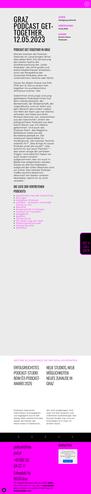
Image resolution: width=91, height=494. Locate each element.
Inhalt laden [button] (68, 461)
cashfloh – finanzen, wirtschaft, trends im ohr (33, 203)
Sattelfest (21, 227)
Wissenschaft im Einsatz (30, 209)
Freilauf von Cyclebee (28, 211)
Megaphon (22, 214)
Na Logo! (21, 198)
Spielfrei (20, 216)
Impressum (48, 485)
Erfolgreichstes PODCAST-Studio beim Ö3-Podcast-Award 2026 (27, 375)
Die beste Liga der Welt (29, 221)
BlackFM (21, 207)
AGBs (50, 483)
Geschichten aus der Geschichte (34, 195)
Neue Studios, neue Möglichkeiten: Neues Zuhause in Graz (60, 375)
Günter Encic (23, 218)
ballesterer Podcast (27, 200)
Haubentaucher (25, 225)
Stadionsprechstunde (28, 223)
